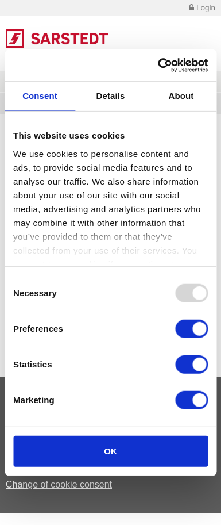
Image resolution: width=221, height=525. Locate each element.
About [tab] (181, 96)
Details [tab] (110, 96)
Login (201, 7)
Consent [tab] (39, 96)
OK (110, 451)
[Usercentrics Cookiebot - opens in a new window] (158, 65)
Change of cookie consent (59, 484)
